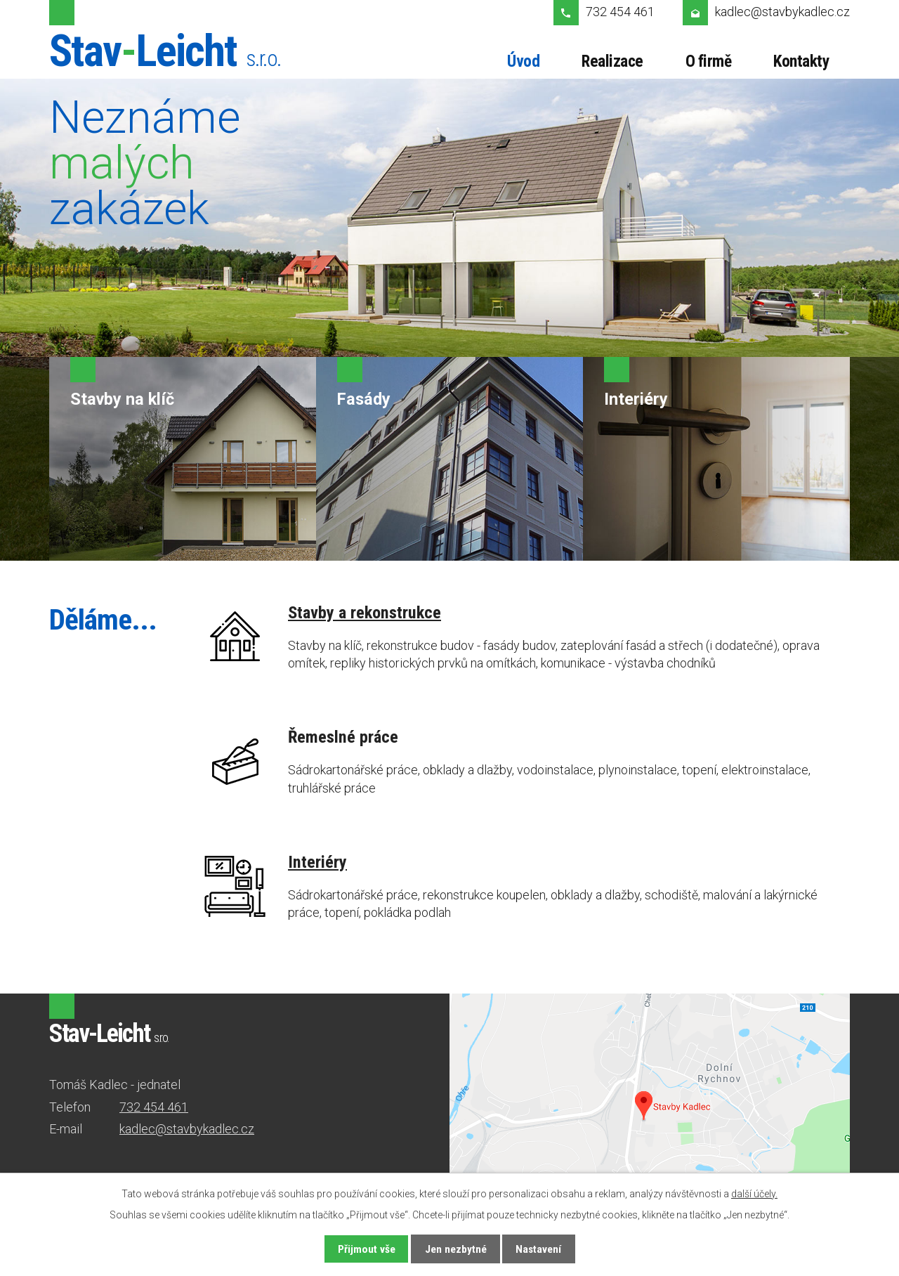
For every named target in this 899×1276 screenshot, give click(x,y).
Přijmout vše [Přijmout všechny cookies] (366, 1249)
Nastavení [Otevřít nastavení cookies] (538, 1249)
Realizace (612, 61)
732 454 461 (620, 11)
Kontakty (801, 61)
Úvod (523, 61)
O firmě (708, 61)
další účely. (754, 1193)
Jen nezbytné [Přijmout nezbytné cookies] (456, 1249)
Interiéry (317, 862)
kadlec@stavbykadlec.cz (782, 11)
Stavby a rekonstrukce (364, 612)
